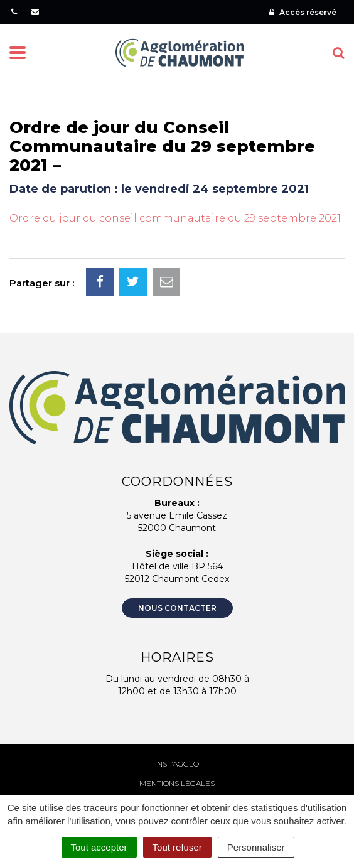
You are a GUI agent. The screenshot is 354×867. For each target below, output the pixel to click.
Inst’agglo (177, 763)
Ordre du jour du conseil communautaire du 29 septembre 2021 (175, 218)
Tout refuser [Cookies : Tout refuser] (177, 847)
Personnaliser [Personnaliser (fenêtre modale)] (256, 847)
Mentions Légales (177, 783)
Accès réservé (302, 12)
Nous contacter (177, 608)
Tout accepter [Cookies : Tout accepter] (99, 847)
